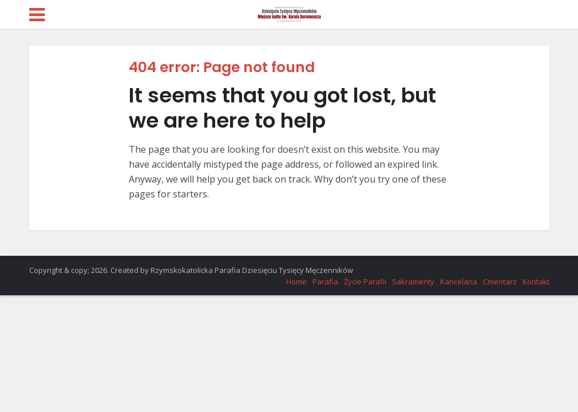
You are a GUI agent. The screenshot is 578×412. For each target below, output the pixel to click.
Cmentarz (500, 281)
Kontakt (535, 281)
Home (296, 281)
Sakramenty (413, 281)
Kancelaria (458, 281)
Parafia (325, 281)
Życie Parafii (365, 281)
